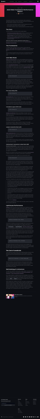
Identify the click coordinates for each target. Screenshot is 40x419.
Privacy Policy (19, 411)
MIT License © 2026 (5, 416)
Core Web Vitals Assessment (13, 64)
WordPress (7, 49)
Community (25, 1)
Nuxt (18, 48)
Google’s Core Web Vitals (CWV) (11, 59)
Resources (20, 1)
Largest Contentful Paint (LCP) (10, 178)
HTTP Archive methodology (26, 362)
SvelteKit (24, 48)
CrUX (10, 65)
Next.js (16, 48)
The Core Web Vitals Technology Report (13, 37)
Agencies (27, 405)
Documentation (12, 1)
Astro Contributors (10, 416)
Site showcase (20, 404)
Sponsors (34, 401)
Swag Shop (34, 404)
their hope (32, 197)
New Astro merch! (18, 385)
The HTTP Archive (10, 35)
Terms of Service (20, 412)
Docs (18, 400)
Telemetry (19, 410)
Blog (16, 1)
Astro (11, 48)
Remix (20, 48)
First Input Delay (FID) (9, 119)
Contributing (34, 400)
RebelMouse (14, 256)
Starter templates (20, 405)
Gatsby (13, 48)
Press (26, 404)
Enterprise (31, 1)
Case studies (27, 401)
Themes (19, 401)
